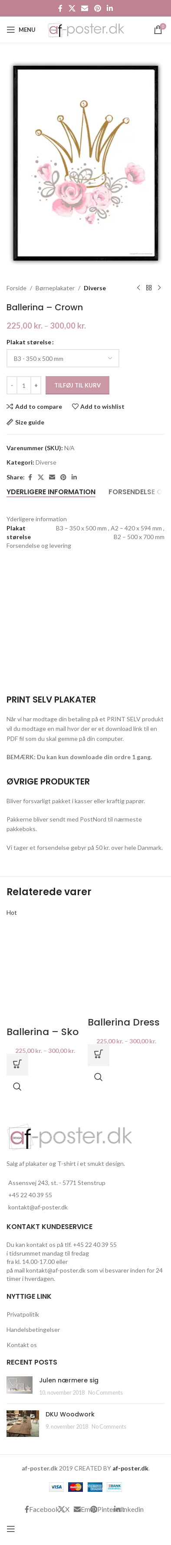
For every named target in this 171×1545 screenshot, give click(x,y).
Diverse (95, 287)
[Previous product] (138, 288)
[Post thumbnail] (20, 1386)
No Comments (105, 1392)
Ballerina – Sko (43, 1032)
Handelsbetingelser (33, 1329)
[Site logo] (86, 29)
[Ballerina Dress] (126, 960)
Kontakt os (22, 1344)
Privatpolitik (23, 1314)
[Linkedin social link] (109, 8)
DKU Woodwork (70, 1414)
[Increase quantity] (35, 385)
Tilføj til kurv (77, 384)
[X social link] (72, 8)
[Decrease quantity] (12, 385)
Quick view (17, 1086)
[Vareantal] (23, 385)
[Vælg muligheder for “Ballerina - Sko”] (17, 1065)
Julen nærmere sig (69, 1380)
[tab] (51, 492)
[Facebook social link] (60, 8)
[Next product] (159, 288)
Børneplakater (55, 287)
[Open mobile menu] (21, 29)
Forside (16, 287)
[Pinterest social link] (97, 8)
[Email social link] (85, 8)
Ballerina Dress (124, 1022)
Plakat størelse (29, 342)
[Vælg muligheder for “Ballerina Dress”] (98, 1055)
